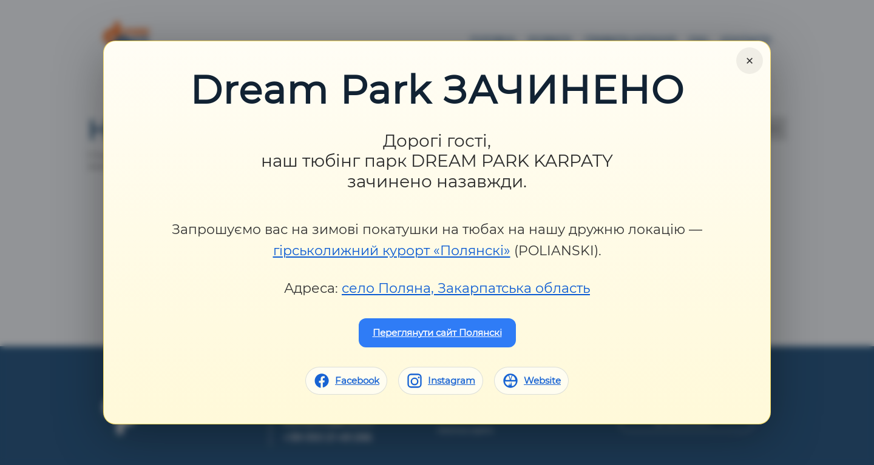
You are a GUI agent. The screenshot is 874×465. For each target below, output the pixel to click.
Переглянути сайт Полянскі (437, 332)
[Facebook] (346, 381)
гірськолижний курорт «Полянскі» (391, 251)
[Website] (531, 381)
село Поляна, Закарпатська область (466, 288)
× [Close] (749, 60)
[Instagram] (440, 381)
